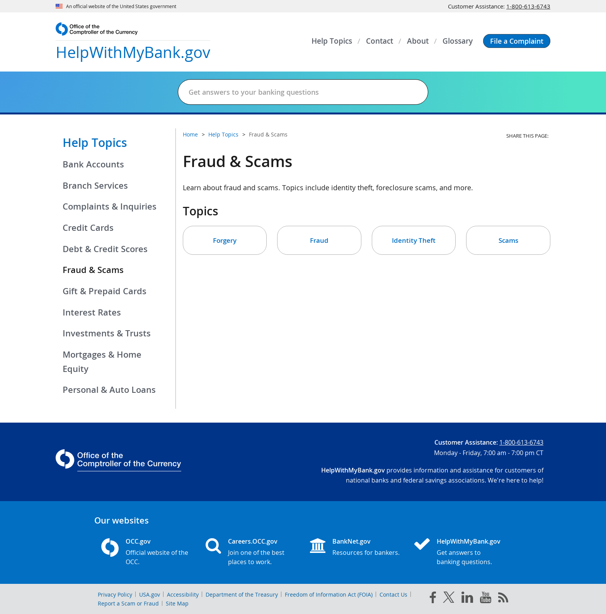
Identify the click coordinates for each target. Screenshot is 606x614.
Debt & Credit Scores (105, 249)
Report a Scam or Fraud (128, 603)
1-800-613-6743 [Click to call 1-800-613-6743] (528, 6)
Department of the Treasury (242, 594)
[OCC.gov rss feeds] (503, 598)
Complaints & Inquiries (110, 206)
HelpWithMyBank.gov (468, 541)
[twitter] (448, 599)
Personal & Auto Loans (109, 390)
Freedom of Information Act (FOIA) (329, 594)
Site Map (177, 603)
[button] (516, 41)
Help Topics (95, 142)
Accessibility (183, 594)
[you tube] (485, 599)
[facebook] (433, 599)
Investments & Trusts (107, 333)
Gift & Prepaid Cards (104, 291)
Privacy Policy (115, 594)
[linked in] (467, 599)
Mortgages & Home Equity (102, 362)
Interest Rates (92, 312)
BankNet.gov (351, 541)
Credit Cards (88, 228)
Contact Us (393, 594)
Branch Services (95, 185)
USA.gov (149, 594)
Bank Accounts (93, 164)
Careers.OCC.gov (252, 541)
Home (190, 134)
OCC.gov (138, 541)
